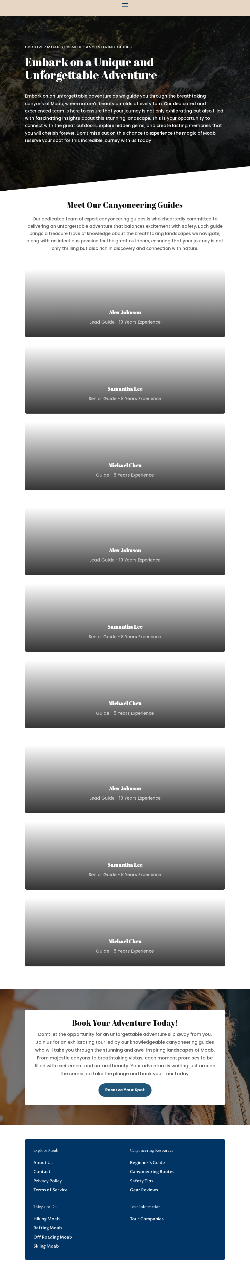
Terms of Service (50, 1190)
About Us (42, 1162)
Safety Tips (141, 1181)
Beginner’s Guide (147, 1162)
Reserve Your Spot (125, 1090)
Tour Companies (147, 1219)
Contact (42, 1171)
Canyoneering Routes (152, 1171)
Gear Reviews (144, 1190)
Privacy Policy (47, 1181)
